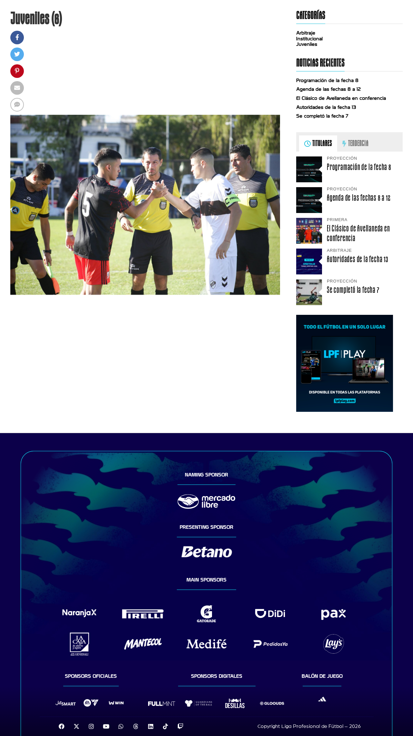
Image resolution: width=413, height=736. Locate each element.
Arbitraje (305, 33)
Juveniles (306, 44)
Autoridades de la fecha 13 (326, 107)
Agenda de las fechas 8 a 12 (328, 89)
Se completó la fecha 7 (322, 116)
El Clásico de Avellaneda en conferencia (341, 98)
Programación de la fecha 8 (327, 80)
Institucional (309, 38)
